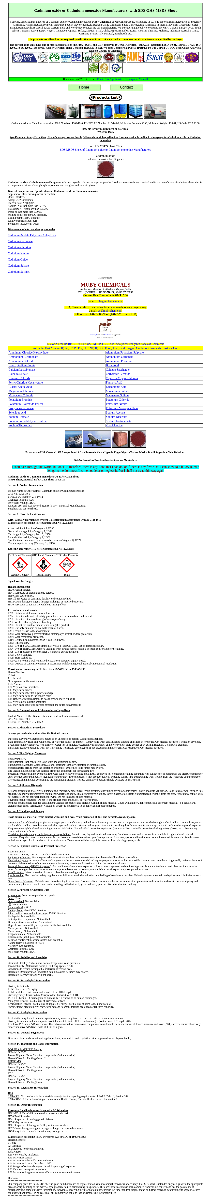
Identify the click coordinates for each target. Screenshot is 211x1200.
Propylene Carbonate (21, 408)
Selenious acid (17, 412)
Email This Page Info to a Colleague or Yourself (122, 79)
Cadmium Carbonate (20, 241)
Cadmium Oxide (18, 259)
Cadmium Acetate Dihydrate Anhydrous (32, 235)
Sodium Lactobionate (118, 421)
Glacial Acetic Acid (20, 386)
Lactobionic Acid (116, 386)
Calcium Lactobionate (22, 369)
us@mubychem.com (110, 310)
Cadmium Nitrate (18, 253)
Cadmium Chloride (19, 247)
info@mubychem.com (110, 301)
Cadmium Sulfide (18, 271)
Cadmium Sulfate (18, 265)
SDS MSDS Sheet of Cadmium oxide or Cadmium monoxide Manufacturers (105, 149)
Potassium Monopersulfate (122, 408)
